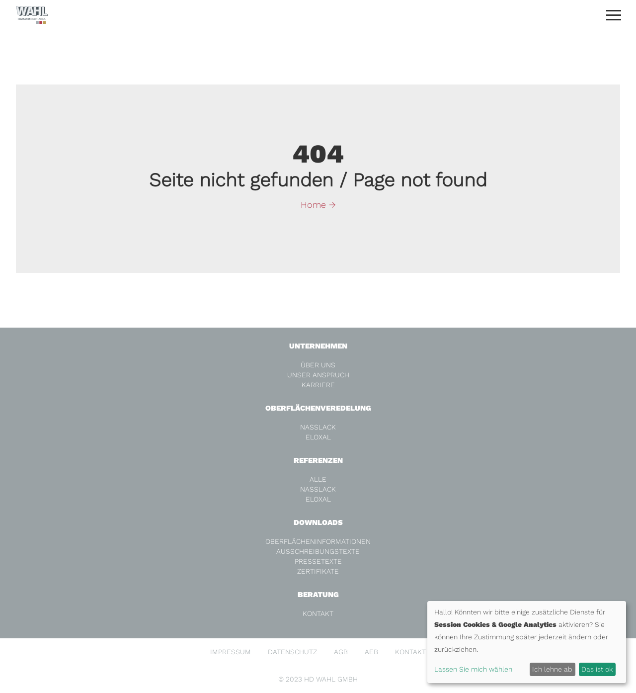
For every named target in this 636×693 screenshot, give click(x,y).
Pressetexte (318, 561)
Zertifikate (318, 571)
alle (318, 479)
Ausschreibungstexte (318, 551)
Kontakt (318, 613)
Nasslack (318, 427)
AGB (341, 652)
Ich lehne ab (552, 669)
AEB (371, 652)
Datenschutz (292, 652)
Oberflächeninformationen (318, 541)
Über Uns (318, 365)
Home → (318, 204)
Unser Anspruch (318, 375)
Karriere (318, 385)
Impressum (230, 652)
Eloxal (318, 437)
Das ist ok (597, 669)
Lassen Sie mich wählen (473, 669)
